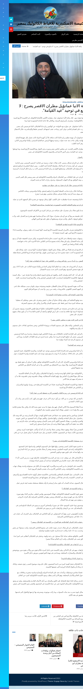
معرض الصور (13, 34)
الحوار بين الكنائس (73, 101)
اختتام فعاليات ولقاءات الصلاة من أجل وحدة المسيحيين (42, 653)
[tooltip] (2, 19)
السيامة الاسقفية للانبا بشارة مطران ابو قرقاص (68, 663)
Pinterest (48, 606)
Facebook (73, 606)
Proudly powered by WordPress (25, 681)
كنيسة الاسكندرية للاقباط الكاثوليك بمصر (41, 23)
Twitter (60, 606)
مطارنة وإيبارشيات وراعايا (60, 101)
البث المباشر (26, 34)
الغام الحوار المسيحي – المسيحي (15, 646)
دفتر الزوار (56, 34)
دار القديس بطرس (69, 40)
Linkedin (36, 606)
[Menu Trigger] (76, 4)
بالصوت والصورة (42, 34)
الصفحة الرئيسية (70, 34)
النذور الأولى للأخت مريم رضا (26, 616)
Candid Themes (64, 681)
